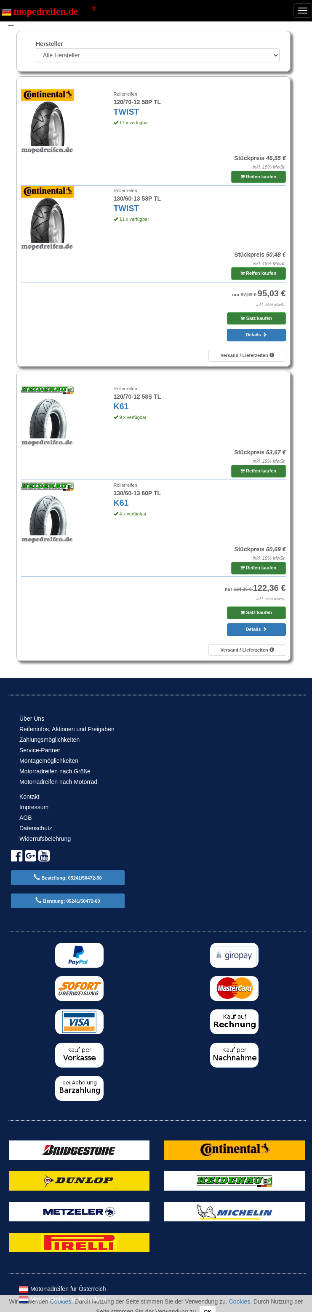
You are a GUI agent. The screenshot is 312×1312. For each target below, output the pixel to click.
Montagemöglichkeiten (48, 760)
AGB (25, 817)
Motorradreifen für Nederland (62, 1299)
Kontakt (29, 796)
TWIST (126, 111)
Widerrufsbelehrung (45, 838)
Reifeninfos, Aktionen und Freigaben (67, 729)
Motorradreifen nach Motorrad (58, 781)
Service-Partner (39, 750)
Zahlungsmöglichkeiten (49, 739)
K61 (121, 406)
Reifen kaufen (258, 176)
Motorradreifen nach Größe (55, 771)
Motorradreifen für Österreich (62, 1288)
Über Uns (31, 718)
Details (256, 334)
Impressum (33, 807)
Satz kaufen (256, 318)
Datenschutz (35, 828)
